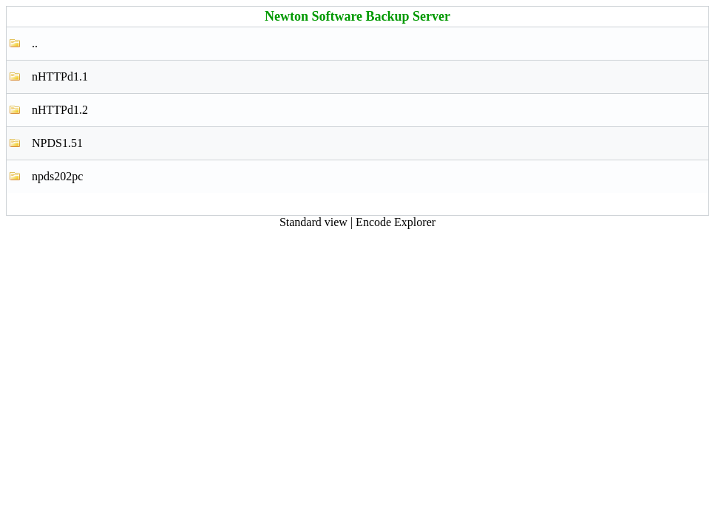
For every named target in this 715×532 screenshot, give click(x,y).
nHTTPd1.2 (60, 109)
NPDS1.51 (57, 143)
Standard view (313, 222)
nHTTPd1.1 (60, 76)
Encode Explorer (396, 222)
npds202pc (57, 176)
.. (35, 43)
